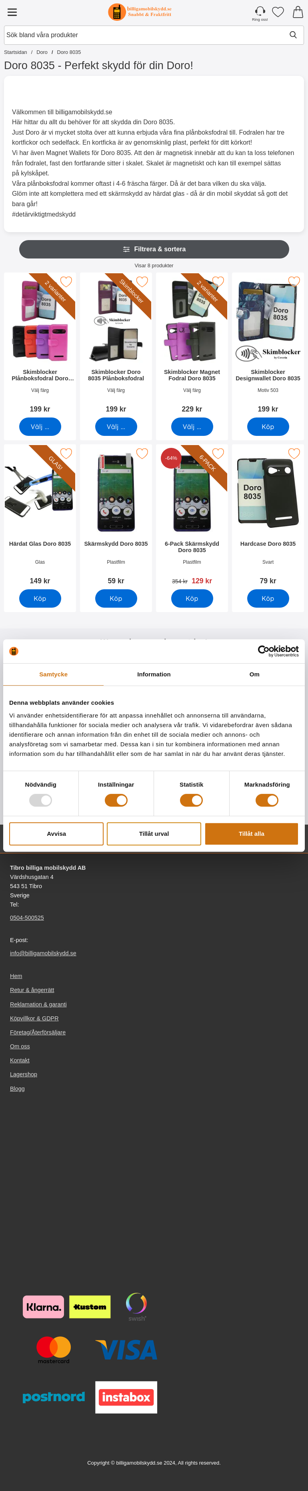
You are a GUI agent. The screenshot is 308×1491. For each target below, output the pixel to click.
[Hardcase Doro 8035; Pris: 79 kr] (268, 517)
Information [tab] (154, 674)
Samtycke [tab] (53, 674)
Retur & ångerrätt (32, 990)
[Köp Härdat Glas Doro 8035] (40, 598)
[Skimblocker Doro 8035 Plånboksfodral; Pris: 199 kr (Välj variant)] (116, 345)
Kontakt (20, 1060)
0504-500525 (27, 917)
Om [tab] (255, 674)
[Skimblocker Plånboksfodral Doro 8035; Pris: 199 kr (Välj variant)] (40, 345)
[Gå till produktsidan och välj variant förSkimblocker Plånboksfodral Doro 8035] (40, 426)
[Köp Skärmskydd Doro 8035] (116, 598)
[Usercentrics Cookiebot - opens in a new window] (264, 651)
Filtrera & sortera (154, 249)
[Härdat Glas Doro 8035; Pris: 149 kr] (40, 517)
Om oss (20, 1046)
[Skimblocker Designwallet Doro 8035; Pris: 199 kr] (268, 345)
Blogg (17, 1088)
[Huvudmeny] (12, 12)
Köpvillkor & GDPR (34, 1018)
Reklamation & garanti (38, 1004)
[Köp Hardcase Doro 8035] (268, 598)
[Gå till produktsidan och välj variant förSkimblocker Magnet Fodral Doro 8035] (192, 426)
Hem (16, 976)
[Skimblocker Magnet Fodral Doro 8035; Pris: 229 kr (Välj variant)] (192, 345)
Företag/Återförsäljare (38, 1032)
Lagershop (23, 1074)
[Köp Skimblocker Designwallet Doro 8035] (268, 426)
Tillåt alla (251, 833)
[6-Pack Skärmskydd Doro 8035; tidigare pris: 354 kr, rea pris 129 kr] (192, 517)
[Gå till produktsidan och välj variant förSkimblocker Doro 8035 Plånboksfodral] (116, 426)
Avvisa (56, 833)
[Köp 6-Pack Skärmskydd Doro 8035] (192, 598)
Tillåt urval (154, 833)
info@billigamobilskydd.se (43, 953)
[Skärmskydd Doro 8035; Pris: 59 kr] (116, 517)
